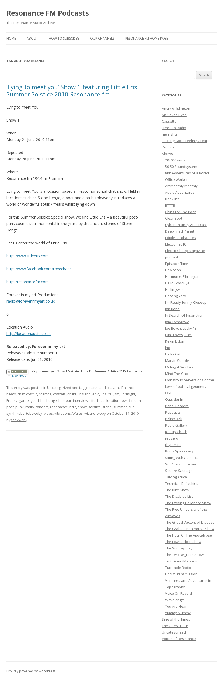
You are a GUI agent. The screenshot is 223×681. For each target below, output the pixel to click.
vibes (48, 413)
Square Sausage (179, 470)
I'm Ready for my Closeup (186, 302)
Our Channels (102, 38)
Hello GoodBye (177, 283)
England (84, 394)
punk (19, 407)
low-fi (125, 400)
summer (120, 407)
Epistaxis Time (176, 263)
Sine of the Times (176, 619)
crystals (59, 394)
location (112, 400)
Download (19, 376)
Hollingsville (174, 289)
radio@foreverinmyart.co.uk (30, 301)
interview (80, 400)
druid (71, 394)
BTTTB (170, 205)
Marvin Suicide (177, 360)
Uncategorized (59, 387)
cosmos (45, 394)
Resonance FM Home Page (146, 38)
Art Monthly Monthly (181, 186)
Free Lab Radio (174, 127)
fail (110, 394)
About (32, 38)
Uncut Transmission (181, 574)
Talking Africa (176, 477)
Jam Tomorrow (177, 321)
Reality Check (176, 431)
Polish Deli (173, 418)
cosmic (31, 394)
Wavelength (175, 599)
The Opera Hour (175, 625)
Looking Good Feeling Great (184, 140)
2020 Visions (175, 160)
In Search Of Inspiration (184, 315)
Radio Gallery (176, 425)
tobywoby (34, 413)
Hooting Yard (175, 295)
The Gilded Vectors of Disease (190, 522)
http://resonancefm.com (27, 281)
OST (168, 392)
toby (21, 413)
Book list (172, 198)
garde (24, 400)
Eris (104, 394)
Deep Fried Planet (179, 231)
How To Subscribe (64, 38)
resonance (59, 407)
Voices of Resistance (179, 638)
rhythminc (173, 444)
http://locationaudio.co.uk (28, 333)
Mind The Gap (176, 373)
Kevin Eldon (174, 341)
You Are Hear (176, 606)
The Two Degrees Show (184, 554)
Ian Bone (172, 308)
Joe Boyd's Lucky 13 (181, 328)
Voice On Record (178, 593)
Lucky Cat (172, 354)
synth (11, 413)
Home (11, 38)
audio (104, 387)
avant (115, 387)
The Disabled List (179, 496)
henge (51, 400)
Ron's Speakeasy (179, 451)
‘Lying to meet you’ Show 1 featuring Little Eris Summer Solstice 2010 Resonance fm (71, 90)
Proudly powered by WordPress (30, 671)
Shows (167, 153)
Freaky (12, 400)
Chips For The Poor (180, 211)
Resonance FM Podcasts (47, 13)
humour (64, 400)
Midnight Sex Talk (179, 367)
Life (93, 400)
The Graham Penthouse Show (189, 528)
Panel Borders (177, 405)
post (10, 407)
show (82, 407)
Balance (128, 387)
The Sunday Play (179, 548)
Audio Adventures (179, 192)
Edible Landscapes (180, 237)
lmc (167, 347)
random (42, 407)
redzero (171, 438)
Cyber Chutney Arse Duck (186, 224)
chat (21, 394)
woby (101, 413)
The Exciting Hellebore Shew (188, 502)
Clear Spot (173, 218)
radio (29, 407)
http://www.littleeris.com (27, 255)
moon (136, 400)
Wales (77, 413)
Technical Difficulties (181, 483)
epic (95, 394)
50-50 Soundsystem (181, 166)
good (34, 400)
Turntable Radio (178, 567)
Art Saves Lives (174, 114)
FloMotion (173, 270)
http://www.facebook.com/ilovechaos (39, 268)
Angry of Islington (176, 108)
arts (94, 387)
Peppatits (173, 412)
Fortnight (128, 394)
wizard (89, 413)
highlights (169, 134)
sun (131, 407)
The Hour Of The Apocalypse (188, 535)
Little (101, 400)
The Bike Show (177, 490)
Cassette (169, 121)
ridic (72, 407)
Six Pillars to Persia (180, 464)
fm (117, 394)
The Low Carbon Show (183, 541)
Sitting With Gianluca (181, 457)
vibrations (62, 413)
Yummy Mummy (178, 612)
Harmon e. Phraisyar (182, 276)
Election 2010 (175, 244)
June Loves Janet (178, 334)
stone (107, 407)
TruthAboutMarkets (181, 561)
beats (11, 394)
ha (42, 400)
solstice (94, 407)
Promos (168, 147)
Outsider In (174, 399)
